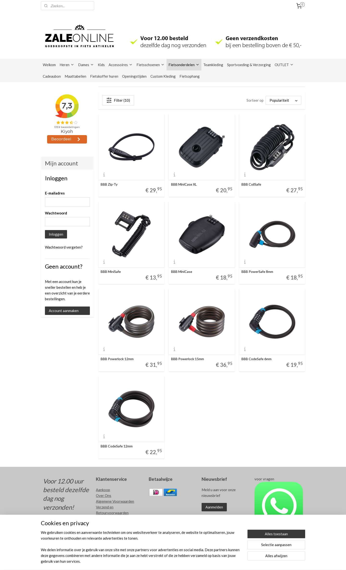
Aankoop (103, 490)
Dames (86, 65)
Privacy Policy (107, 518)
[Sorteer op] (283, 100)
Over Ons (103, 495)
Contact (102, 524)
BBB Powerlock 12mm (117, 359)
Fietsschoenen (150, 65)
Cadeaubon (52, 76)
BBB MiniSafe (111, 271)
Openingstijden (134, 76)
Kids (101, 65)
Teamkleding (213, 65)
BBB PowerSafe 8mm (257, 271)
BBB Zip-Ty (109, 184)
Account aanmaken (64, 310)
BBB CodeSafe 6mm (257, 359)
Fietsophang (189, 76)
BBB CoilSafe (251, 184)
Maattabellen (75, 76)
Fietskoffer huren (104, 76)
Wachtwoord (56, 213)
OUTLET (284, 65)
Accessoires (121, 65)
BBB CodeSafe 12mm (117, 446)
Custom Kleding (163, 76)
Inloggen (56, 234)
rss (191, 561)
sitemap (182, 561)
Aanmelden (214, 507)
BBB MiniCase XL (184, 184)
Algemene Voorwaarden (115, 501)
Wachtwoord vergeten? (64, 247)
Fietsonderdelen (183, 65)
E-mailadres (55, 193)
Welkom (49, 65)
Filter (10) (118, 100)
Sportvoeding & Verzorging (249, 65)
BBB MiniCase (181, 271)
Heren (67, 65)
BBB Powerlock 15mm (187, 359)
